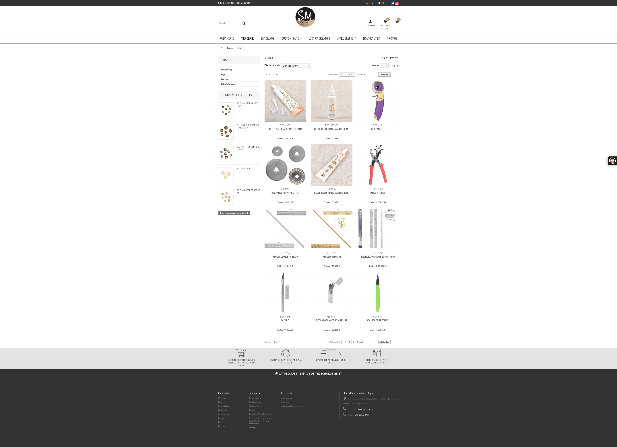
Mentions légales (255, 406)
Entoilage (221, 426)
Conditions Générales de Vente (260, 414)
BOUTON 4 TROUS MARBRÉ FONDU (248, 148)
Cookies (252, 410)
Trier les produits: (272, 65)
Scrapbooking (226, 69)
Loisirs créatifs (223, 410)
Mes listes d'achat (385, 27)
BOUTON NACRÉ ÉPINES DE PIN (248, 192)
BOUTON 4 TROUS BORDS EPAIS (247, 105)
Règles (223, 74)
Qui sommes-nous (256, 398)
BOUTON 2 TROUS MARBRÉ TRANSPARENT (248, 126)
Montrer (375, 65)
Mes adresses (284, 402)
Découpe (224, 79)
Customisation (223, 406)
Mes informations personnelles (291, 406)
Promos (221, 418)
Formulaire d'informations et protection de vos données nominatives (260, 421)
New (220, 422)
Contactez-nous (255, 402)
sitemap (252, 427)
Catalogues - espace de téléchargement (308, 373)
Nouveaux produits (236, 95)
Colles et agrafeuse (228, 84)
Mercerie (221, 402)
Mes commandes (286, 398)
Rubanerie (222, 398)
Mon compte (370, 25)
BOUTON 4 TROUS (244, 168)
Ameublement (223, 414)
